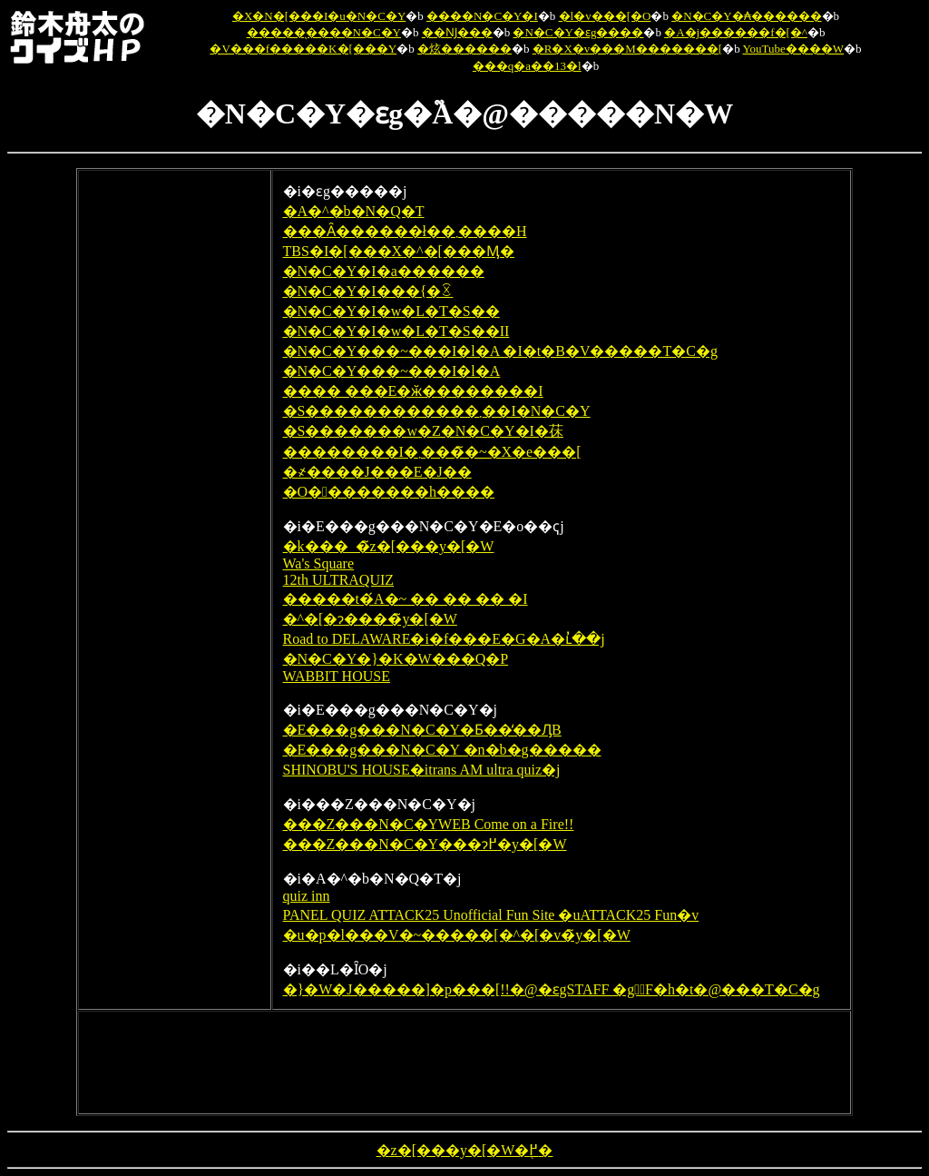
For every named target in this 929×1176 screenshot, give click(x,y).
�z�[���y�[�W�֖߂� (464, 1150)
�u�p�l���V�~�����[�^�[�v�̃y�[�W (457, 935)
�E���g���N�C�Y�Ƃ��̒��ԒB (422, 729)
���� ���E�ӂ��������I (413, 391)
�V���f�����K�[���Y (303, 48)
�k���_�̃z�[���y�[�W (388, 546)
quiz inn (306, 896)
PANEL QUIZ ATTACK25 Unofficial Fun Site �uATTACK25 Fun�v (491, 915)
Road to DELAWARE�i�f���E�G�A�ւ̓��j (444, 639)
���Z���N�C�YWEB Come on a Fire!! (428, 824)
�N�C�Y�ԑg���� (578, 32)
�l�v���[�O (605, 16)
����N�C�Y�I (482, 16)
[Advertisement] (174, 453)
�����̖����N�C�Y (324, 32)
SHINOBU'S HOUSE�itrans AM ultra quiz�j (422, 769)
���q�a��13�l (527, 66)
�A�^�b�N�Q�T (354, 211)
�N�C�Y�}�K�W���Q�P (396, 659)
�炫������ (464, 48)
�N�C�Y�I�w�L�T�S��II (396, 331)
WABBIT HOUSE (336, 676)
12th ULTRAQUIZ (339, 580)
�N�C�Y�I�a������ (383, 271)
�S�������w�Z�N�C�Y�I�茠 (423, 431)
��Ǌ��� (457, 32)
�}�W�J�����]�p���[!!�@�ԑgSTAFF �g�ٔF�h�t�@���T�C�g (551, 989)
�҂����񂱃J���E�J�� (377, 471)
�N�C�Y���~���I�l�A (392, 371)
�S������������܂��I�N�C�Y (437, 411)
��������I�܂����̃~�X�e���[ (432, 452)
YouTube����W (793, 48)
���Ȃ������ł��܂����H (405, 231)
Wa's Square (318, 563)
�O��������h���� (388, 491)
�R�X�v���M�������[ (627, 48)
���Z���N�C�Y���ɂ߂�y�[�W (425, 844)
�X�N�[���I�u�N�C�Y (319, 16)
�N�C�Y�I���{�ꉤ (368, 291)
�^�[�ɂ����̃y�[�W (370, 619)
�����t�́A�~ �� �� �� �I (405, 599)
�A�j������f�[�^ (735, 32)
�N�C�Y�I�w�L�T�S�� (391, 311)
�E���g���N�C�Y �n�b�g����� (442, 749)
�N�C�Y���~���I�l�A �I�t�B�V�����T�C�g (500, 351)
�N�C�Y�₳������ (746, 16)
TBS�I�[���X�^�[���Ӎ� (398, 251)
